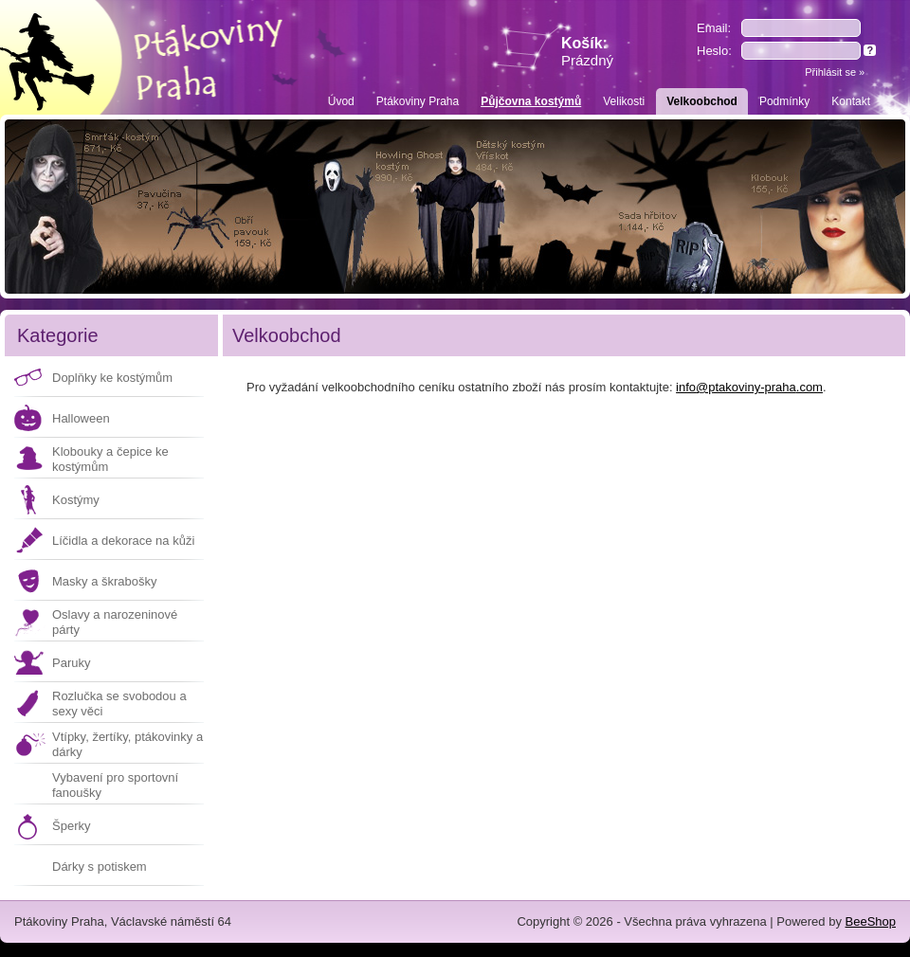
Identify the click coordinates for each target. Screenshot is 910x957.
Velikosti (624, 101)
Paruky (71, 663)
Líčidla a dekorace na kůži (123, 540)
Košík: (587, 51)
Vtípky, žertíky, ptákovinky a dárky (127, 744)
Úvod (341, 101)
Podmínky (784, 101)
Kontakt (850, 101)
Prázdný (587, 60)
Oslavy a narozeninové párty (114, 622)
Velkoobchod (701, 101)
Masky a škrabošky (104, 581)
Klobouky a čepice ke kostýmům (110, 459)
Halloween (81, 418)
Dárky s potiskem (99, 866)
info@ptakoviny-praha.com (749, 387)
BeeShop (871, 921)
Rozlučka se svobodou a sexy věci (119, 703)
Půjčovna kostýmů (531, 101)
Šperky (71, 826)
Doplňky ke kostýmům (112, 377)
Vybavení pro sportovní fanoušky (115, 785)
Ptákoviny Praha (417, 101)
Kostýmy (76, 500)
